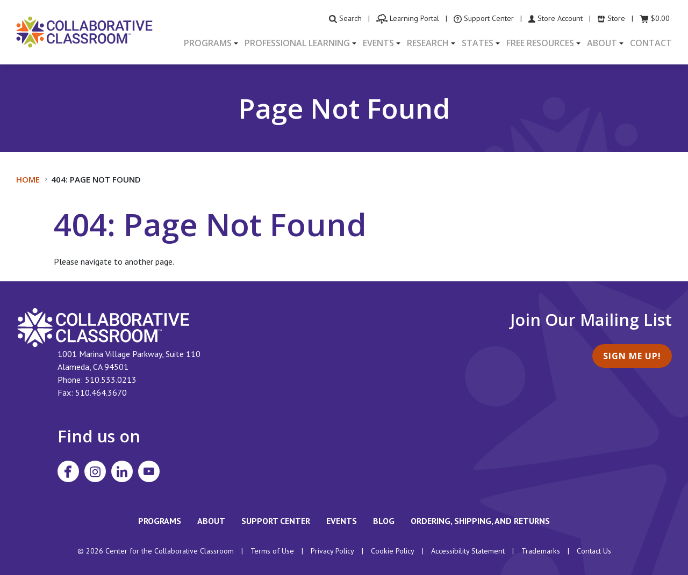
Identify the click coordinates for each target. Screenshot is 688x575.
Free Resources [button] (540, 43)
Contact (651, 43)
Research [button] (428, 43)
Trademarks (540, 551)
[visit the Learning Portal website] (407, 18)
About (211, 520)
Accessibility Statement (468, 551)
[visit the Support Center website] (484, 18)
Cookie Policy (392, 551)
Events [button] (378, 43)
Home (28, 179)
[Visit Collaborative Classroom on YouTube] (149, 471)
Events (341, 520)
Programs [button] (208, 43)
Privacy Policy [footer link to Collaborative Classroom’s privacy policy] (332, 551)
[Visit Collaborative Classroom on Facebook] (68, 471)
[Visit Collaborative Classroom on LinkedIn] (122, 471)
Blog (384, 520)
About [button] (602, 43)
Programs (159, 520)
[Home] (84, 31)
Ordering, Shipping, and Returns (480, 520)
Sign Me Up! (632, 356)
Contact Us (594, 551)
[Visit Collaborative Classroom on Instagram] (95, 471)
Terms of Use (272, 551)
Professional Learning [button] (297, 43)
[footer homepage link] (103, 326)
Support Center (275, 520)
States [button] (477, 43)
